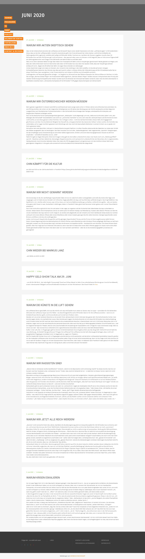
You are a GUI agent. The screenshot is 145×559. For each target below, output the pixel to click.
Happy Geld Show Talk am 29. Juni (48, 276)
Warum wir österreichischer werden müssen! (56, 101)
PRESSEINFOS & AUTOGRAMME (85, 543)
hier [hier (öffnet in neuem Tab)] (96, 284)
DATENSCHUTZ (105, 543)
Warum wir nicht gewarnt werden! (49, 192)
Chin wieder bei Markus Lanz (45, 250)
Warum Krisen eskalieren (43, 477)
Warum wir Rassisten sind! (44, 363)
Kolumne (40, 40)
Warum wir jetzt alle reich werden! (50, 419)
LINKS (52, 540)
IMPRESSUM (105, 540)
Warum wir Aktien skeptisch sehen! (49, 45)
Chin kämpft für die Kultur (44, 163)
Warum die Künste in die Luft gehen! (50, 305)
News (40, 158)
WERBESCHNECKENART (77, 556)
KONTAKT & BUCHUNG (82, 540)
